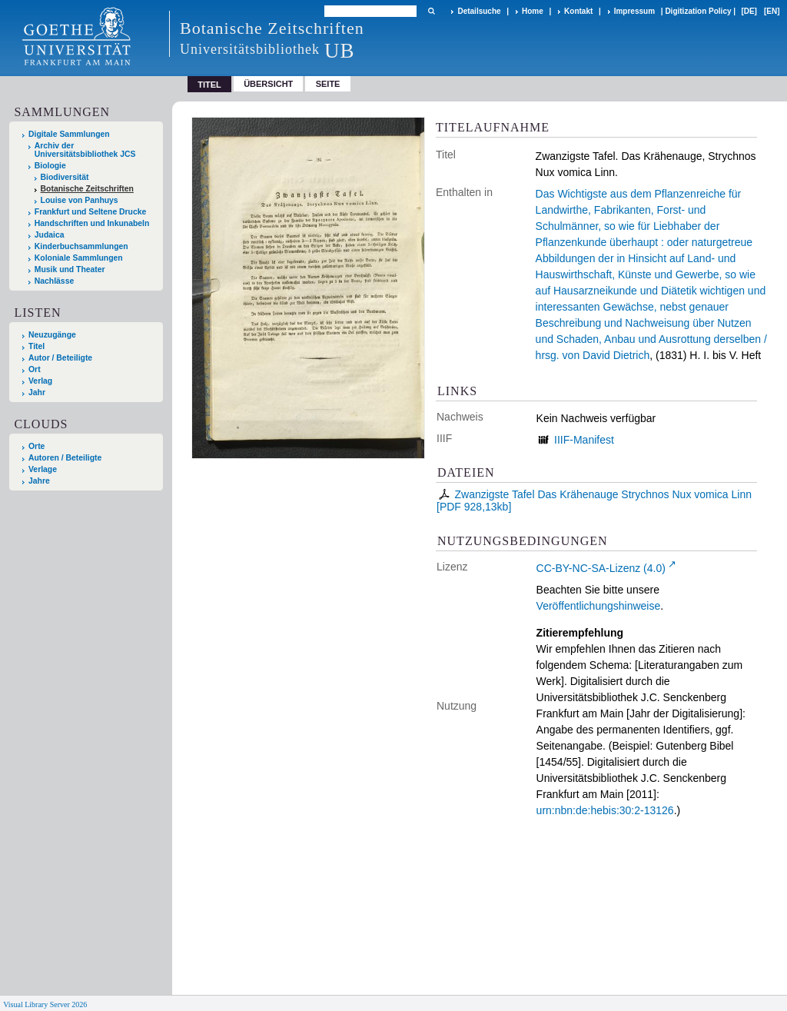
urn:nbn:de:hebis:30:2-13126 (605, 810)
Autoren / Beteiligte (64, 458)
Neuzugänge (52, 335)
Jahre (39, 481)
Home (532, 11)
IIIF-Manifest (584, 440)
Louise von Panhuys (79, 200)
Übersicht (268, 83)
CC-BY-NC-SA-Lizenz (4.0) (601, 568)
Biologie (50, 165)
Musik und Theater (70, 269)
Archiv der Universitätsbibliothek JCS (85, 149)
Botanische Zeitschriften (87, 189)
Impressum (634, 11)
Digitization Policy (698, 11)
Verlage (42, 469)
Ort (34, 369)
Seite (328, 83)
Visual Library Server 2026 (45, 1004)
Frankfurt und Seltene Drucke (91, 212)
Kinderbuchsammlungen (81, 246)
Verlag (40, 381)
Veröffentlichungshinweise (598, 606)
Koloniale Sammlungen (79, 258)
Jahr (36, 392)
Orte (36, 446)
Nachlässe (54, 281)
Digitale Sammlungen (69, 134)
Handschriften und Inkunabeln (92, 223)
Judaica (50, 235)
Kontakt (578, 11)
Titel (36, 346)
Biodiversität (65, 177)
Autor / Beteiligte (60, 358)
